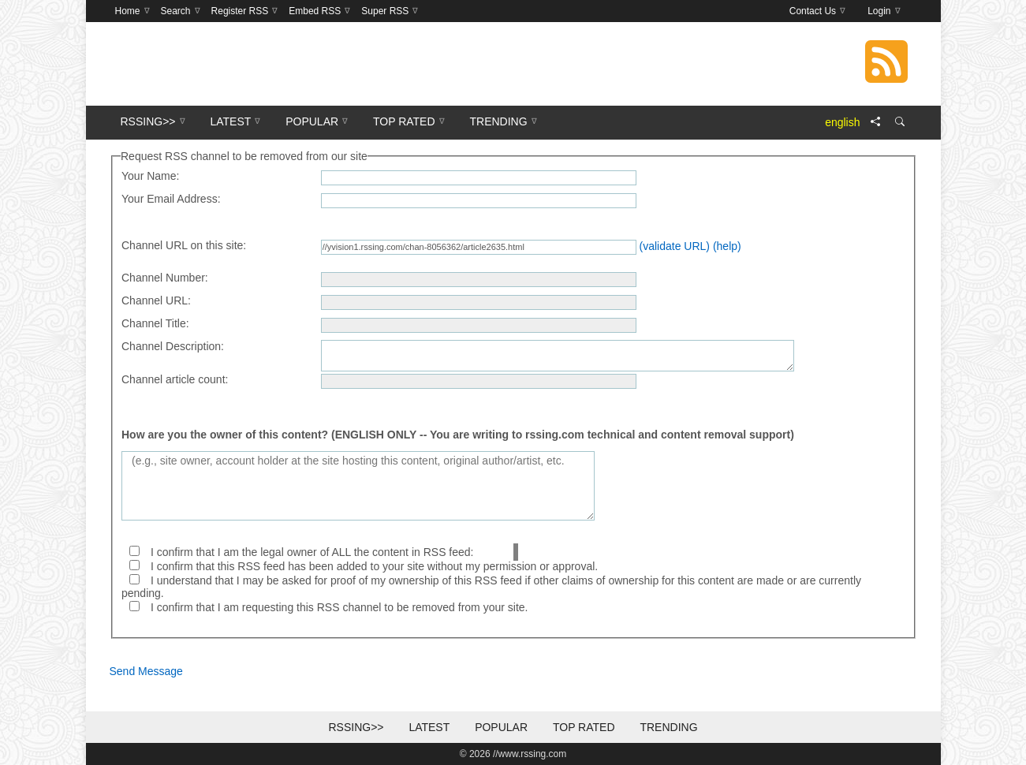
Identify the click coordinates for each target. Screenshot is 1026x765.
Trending (668, 727)
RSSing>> (355, 727)
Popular (501, 727)
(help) (727, 246)
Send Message (146, 671)
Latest (429, 727)
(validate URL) (675, 246)
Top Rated (584, 727)
